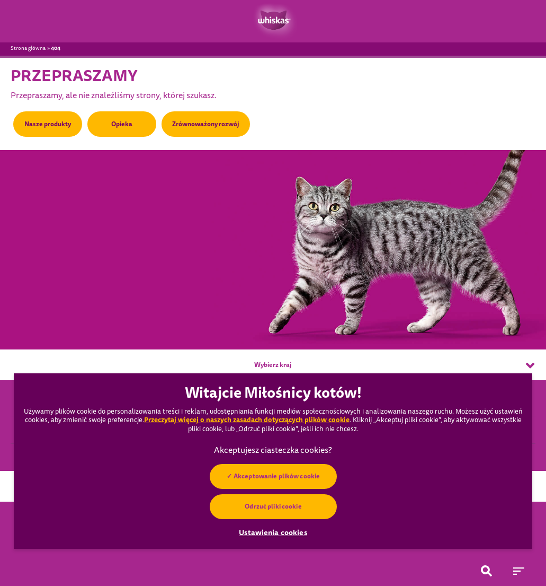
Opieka (121, 124)
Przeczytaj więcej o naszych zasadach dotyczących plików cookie (247, 420)
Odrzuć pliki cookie (273, 506)
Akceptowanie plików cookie (277, 476)
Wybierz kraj (394, 365)
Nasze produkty (47, 124)
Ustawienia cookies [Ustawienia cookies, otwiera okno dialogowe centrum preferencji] (273, 532)
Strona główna (28, 48)
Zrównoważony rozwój (205, 124)
